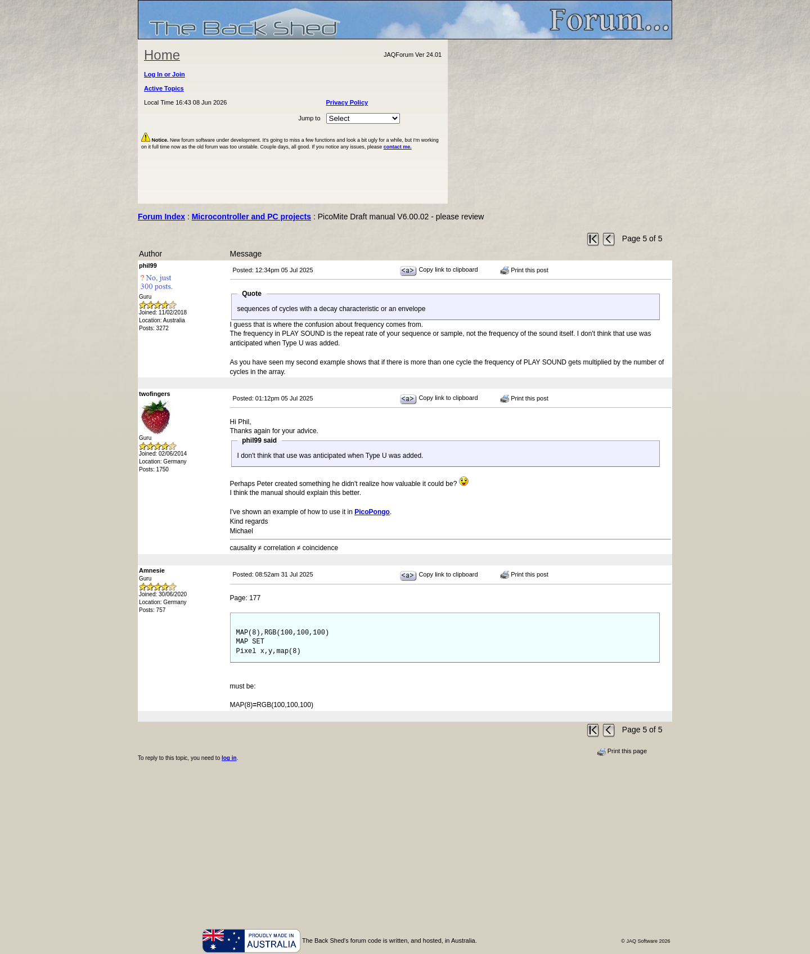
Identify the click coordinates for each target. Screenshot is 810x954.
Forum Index (161, 216)
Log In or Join (164, 74)
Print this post (524, 270)
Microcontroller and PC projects (251, 216)
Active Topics (164, 88)
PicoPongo (372, 512)
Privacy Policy (347, 102)
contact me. (398, 147)
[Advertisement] (560, 121)
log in (229, 758)
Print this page (622, 751)
